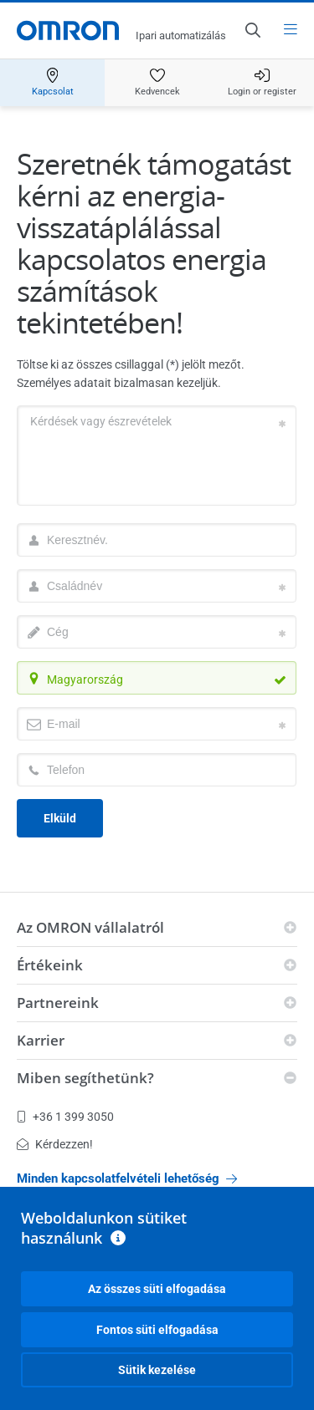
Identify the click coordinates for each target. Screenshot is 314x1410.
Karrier (40, 1040)
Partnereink (58, 1002)
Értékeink (50, 965)
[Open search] (252, 30)
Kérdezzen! (55, 1144)
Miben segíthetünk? (85, 1077)
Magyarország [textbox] (85, 679)
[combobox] (156, 678)
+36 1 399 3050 (65, 1116)
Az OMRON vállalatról (90, 927)
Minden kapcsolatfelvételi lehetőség (127, 1178)
